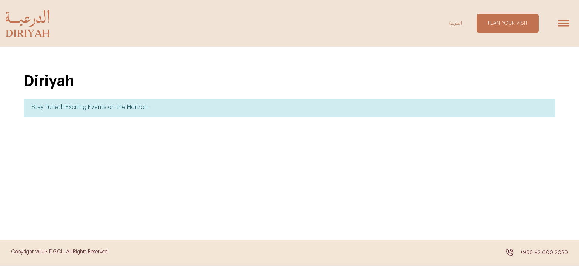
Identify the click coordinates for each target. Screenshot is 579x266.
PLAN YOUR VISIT (508, 23)
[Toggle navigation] (563, 23)
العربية (455, 23)
